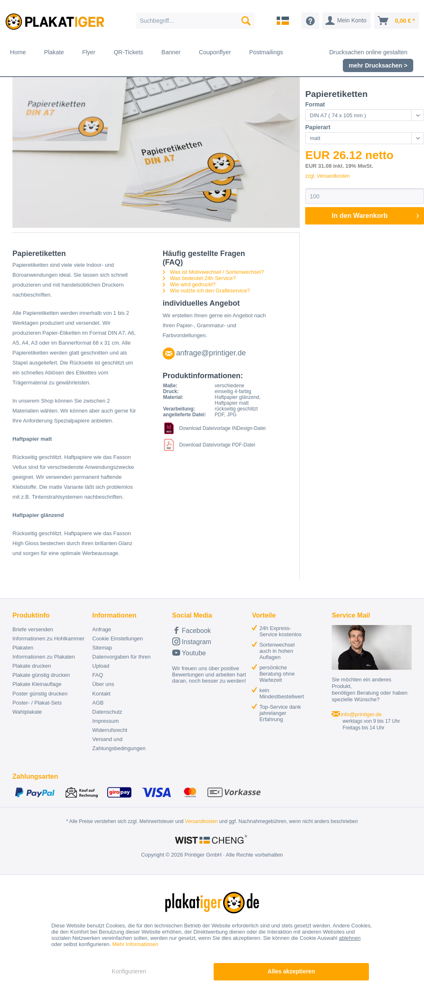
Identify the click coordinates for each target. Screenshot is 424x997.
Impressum (105, 721)
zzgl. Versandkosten (327, 176)
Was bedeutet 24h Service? (199, 278)
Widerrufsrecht (110, 730)
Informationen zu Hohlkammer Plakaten (48, 643)
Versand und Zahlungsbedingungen (119, 743)
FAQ (97, 675)
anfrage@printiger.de (211, 353)
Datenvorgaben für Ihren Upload (121, 661)
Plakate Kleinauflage (37, 684)
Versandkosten (201, 821)
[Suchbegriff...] (195, 20)
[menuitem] (195, 20)
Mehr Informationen (135, 944)
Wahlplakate (27, 712)
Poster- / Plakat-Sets (37, 703)
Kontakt (101, 693)
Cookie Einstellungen (117, 638)
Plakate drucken (31, 666)
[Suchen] (246, 20)
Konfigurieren (129, 971)
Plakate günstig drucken (41, 675)
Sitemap (102, 648)
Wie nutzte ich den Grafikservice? (206, 290)
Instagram (192, 641)
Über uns (103, 684)
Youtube (189, 653)
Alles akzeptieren (291, 971)
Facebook (191, 630)
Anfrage (101, 629)
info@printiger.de (361, 714)
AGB (98, 703)
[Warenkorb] (396, 20)
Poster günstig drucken (39, 693)
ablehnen (350, 938)
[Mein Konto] (346, 20)
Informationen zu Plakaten (43, 657)
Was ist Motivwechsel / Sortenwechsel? (213, 272)
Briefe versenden (32, 629)
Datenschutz (107, 712)
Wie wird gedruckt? (189, 284)
